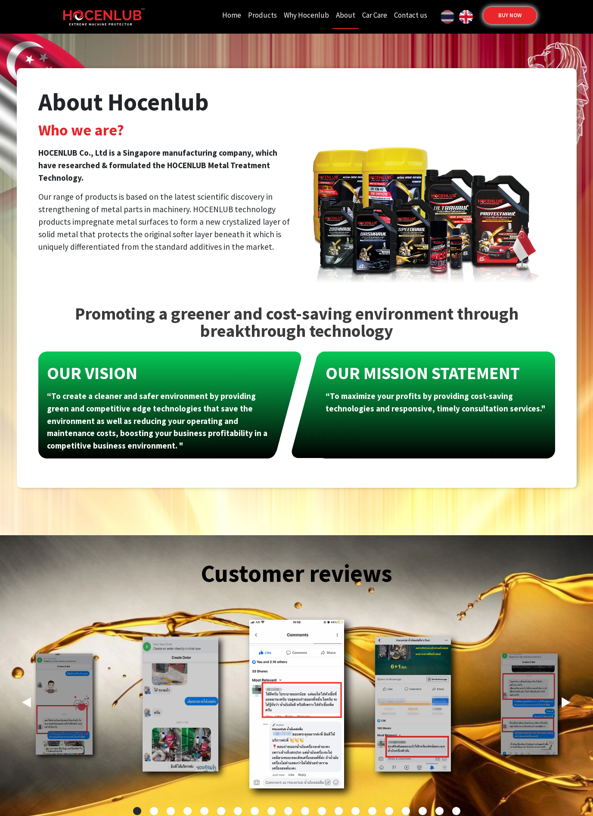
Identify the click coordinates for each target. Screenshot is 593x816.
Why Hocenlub (306, 15)
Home (231, 15)
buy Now (510, 15)
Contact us (410, 15)
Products (262, 15)
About (345, 15)
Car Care (374, 15)
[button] (566, 706)
